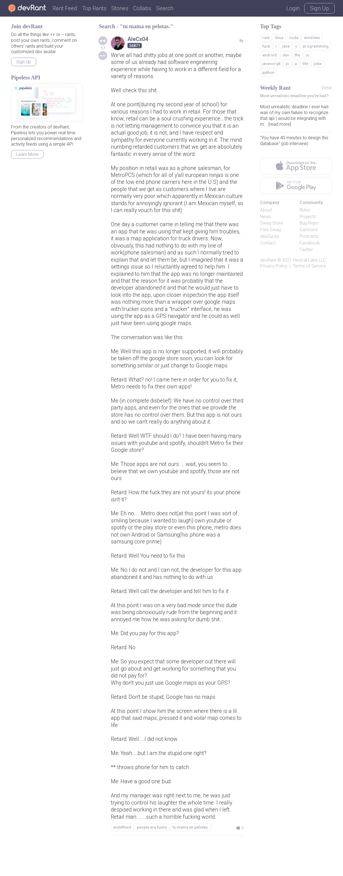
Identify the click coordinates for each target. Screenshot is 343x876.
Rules (305, 210)
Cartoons (309, 229)
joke (317, 63)
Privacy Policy (273, 266)
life (305, 63)
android (269, 55)
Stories (119, 8)
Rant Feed (65, 8)
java (286, 46)
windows (312, 37)
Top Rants (94, 8)
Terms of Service (309, 266)
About (266, 210)
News (265, 216)
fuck (266, 46)
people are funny (152, 858)
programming (316, 46)
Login (293, 8)
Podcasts (309, 236)
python (268, 72)
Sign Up (319, 8)
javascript (271, 63)
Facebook (310, 243)
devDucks (269, 236)
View (326, 88)
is (307, 55)
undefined (122, 858)
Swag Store (271, 223)
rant (265, 37)
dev (285, 55)
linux (279, 37)
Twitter (306, 249)
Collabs (142, 8)
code (294, 37)
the (297, 55)
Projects (308, 216)
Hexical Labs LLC (309, 260)
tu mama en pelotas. (190, 858)
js (287, 63)
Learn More (27, 154)
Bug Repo (309, 223)
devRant (268, 260)
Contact (268, 243)
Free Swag (270, 229)
